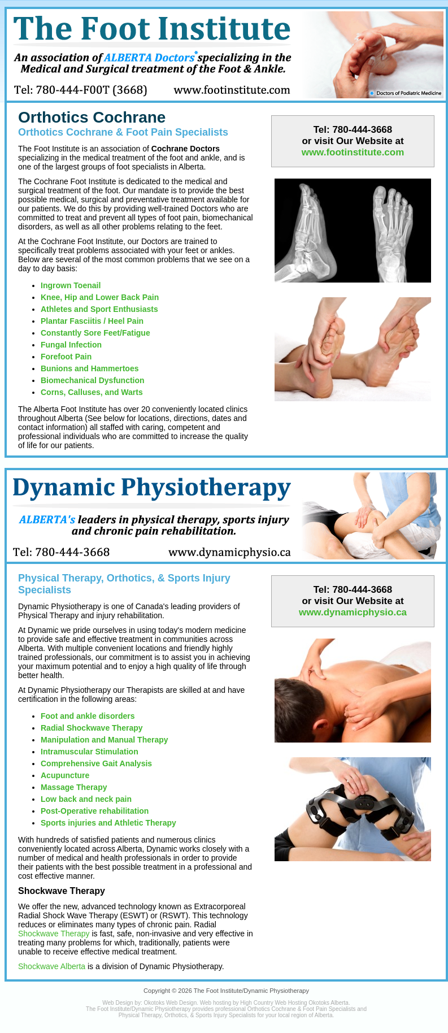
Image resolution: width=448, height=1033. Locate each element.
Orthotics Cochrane (92, 117)
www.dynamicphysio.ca (353, 612)
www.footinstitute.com (353, 152)
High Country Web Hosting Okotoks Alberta (294, 1003)
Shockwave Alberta (51, 966)
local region (292, 1015)
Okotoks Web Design (170, 1003)
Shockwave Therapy (54, 933)
